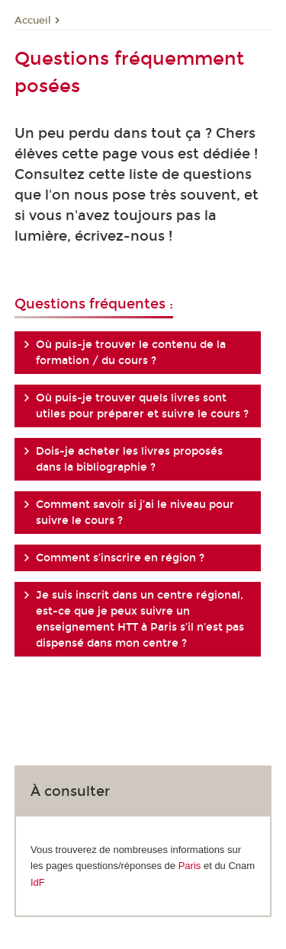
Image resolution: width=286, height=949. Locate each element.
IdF (38, 882)
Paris (189, 865)
